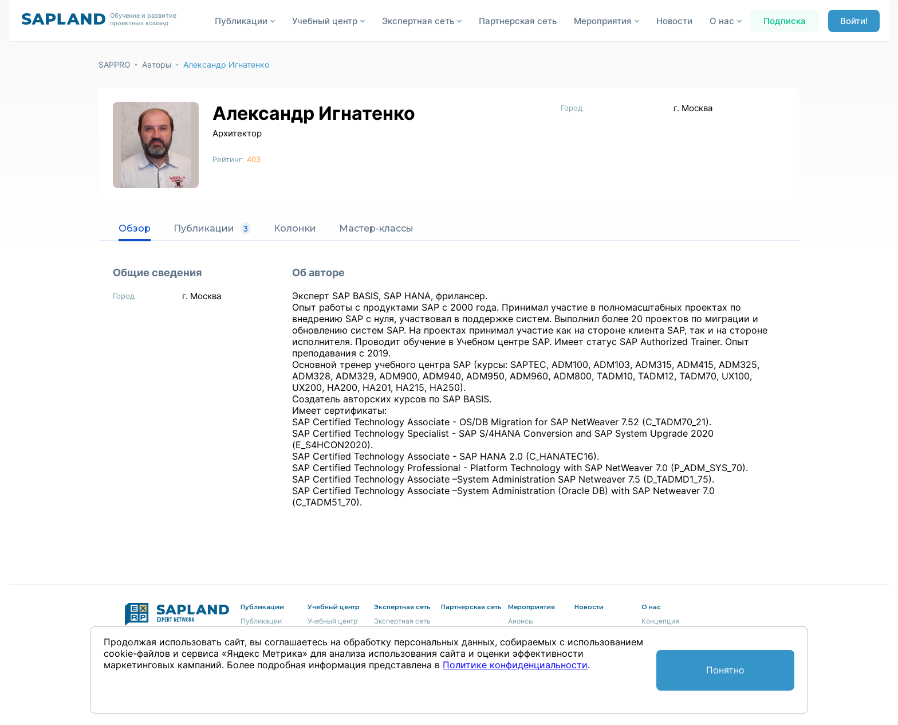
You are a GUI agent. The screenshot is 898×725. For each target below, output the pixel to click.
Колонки (295, 228)
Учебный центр (332, 621)
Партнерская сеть (518, 20)
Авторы (157, 64)
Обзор (135, 228)
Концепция (660, 621)
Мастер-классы (376, 228)
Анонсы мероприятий (530, 626)
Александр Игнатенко (226, 64)
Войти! (854, 20)
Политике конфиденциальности (515, 665)
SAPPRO (115, 64)
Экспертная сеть (402, 621)
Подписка (784, 20)
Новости (674, 20)
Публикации (212, 228)
